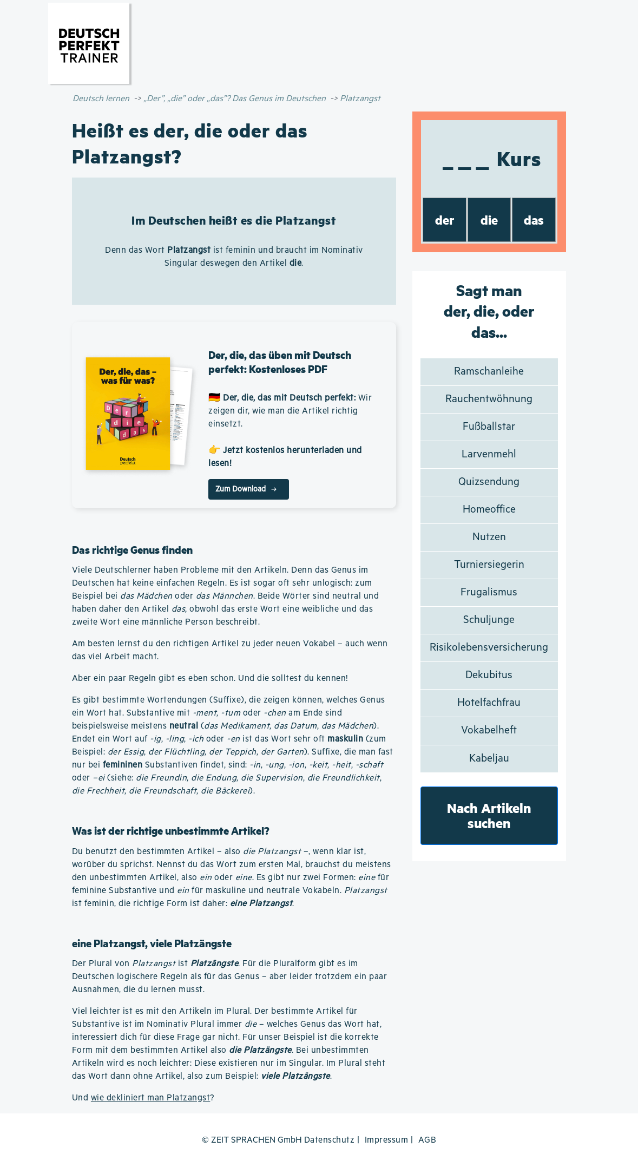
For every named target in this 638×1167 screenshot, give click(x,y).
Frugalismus (489, 592)
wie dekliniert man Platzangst (151, 1098)
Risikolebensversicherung (489, 647)
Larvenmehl (489, 454)
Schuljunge (489, 620)
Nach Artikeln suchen (489, 815)
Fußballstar (489, 427)
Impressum (387, 1140)
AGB (427, 1140)
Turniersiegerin (489, 565)
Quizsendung (488, 482)
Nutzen (489, 537)
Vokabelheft (489, 730)
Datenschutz (329, 1140)
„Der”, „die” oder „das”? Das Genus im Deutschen (234, 99)
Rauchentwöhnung (488, 399)
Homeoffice (489, 509)
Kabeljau (489, 758)
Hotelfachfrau (489, 703)
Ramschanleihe (489, 371)
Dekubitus (488, 675)
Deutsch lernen (101, 99)
